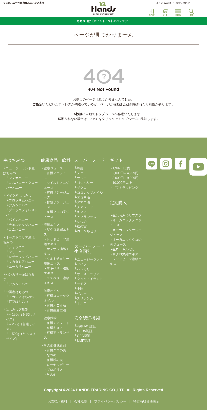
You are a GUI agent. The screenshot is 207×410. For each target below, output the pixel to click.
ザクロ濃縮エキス (125, 254)
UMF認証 (83, 340)
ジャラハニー (18, 247)
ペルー (82, 293)
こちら (94, 119)
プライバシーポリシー (110, 401)
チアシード (85, 207)
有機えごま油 (56, 305)
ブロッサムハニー (22, 200)
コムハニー (17, 229)
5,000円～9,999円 (125, 178)
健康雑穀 (50, 318)
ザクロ (82, 187)
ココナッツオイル (90, 192)
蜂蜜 (80, 168)
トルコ (82, 303)
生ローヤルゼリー (125, 249)
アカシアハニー (20, 205)
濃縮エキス (52, 224)
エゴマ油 (83, 197)
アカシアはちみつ (22, 297)
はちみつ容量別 (17, 309)
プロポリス (55, 369)
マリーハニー (18, 252)
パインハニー (18, 219)
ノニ (80, 173)
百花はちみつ (18, 301)
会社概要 (80, 401)
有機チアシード (58, 323)
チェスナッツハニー (23, 224)
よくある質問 (163, 2)
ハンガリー (85, 269)
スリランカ (85, 298)
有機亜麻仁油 (56, 310)
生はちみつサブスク (127, 215)
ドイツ (82, 264)
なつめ (51, 355)
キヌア (82, 212)
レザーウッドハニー (23, 257)
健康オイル (52, 290)
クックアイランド (90, 279)
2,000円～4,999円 (125, 173)
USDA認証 (84, 331)
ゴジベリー (85, 182)
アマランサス (86, 216)
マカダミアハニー (22, 261)
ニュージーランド (90, 259)
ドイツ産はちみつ (19, 195)
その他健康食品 (55, 345)
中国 (80, 288)
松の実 (82, 226)
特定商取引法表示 (146, 401)
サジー (82, 178)
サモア (82, 283)
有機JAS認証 (86, 326)
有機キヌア (55, 327)
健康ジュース (53, 168)
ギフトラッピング (125, 187)
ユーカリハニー (20, 266)
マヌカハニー (18, 178)
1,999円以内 (121, 168)
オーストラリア (88, 274)
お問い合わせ (182, 2)
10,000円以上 (122, 182)
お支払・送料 (57, 401)
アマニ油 (83, 202)
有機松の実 (55, 360)
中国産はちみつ (17, 292)
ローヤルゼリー (58, 365)
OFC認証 (83, 336)
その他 (51, 374)
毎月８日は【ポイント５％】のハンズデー (103, 21)
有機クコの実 (56, 350)
